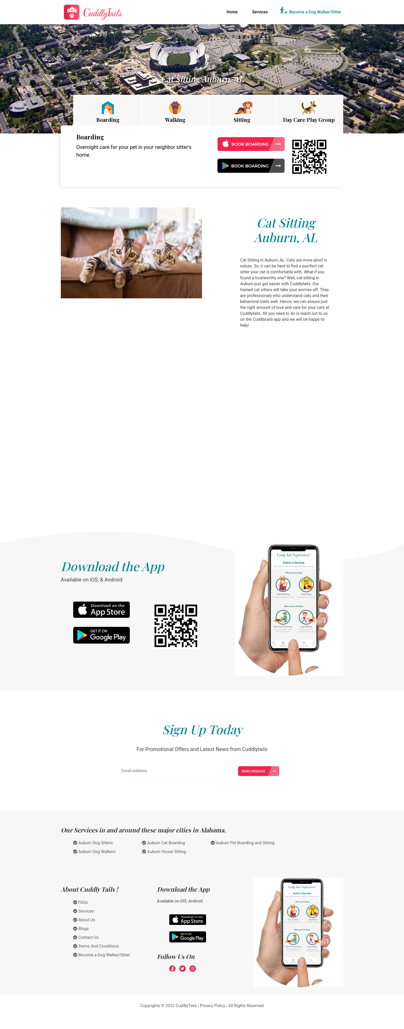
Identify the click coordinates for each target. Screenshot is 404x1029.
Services (260, 12)
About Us (84, 919)
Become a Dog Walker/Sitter (315, 12)
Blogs (81, 928)
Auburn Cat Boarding (163, 842)
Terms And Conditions (96, 946)
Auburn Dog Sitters (93, 842)
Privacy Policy (212, 1005)
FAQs (80, 902)
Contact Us (86, 937)
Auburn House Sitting (164, 851)
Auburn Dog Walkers (94, 851)
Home (233, 11)
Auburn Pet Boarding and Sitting (242, 842)
